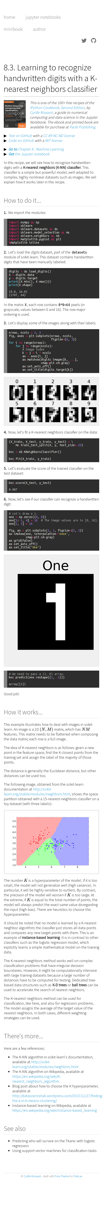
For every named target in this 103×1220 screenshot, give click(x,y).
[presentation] (46, 729)
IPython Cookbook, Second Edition (57, 107)
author (39, 29)
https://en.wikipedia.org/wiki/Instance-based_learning (54, 1110)
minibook (13, 29)
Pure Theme (62, 1176)
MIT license (53, 140)
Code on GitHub (21, 140)
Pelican (77, 1176)
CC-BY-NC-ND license (59, 135)
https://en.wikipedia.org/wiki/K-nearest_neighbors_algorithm (36, 1079)
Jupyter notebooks (43, 17)
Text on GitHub (20, 135)
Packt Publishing (82, 127)
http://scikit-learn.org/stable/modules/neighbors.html (37, 791)
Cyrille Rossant (41, 112)
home (9, 17)
